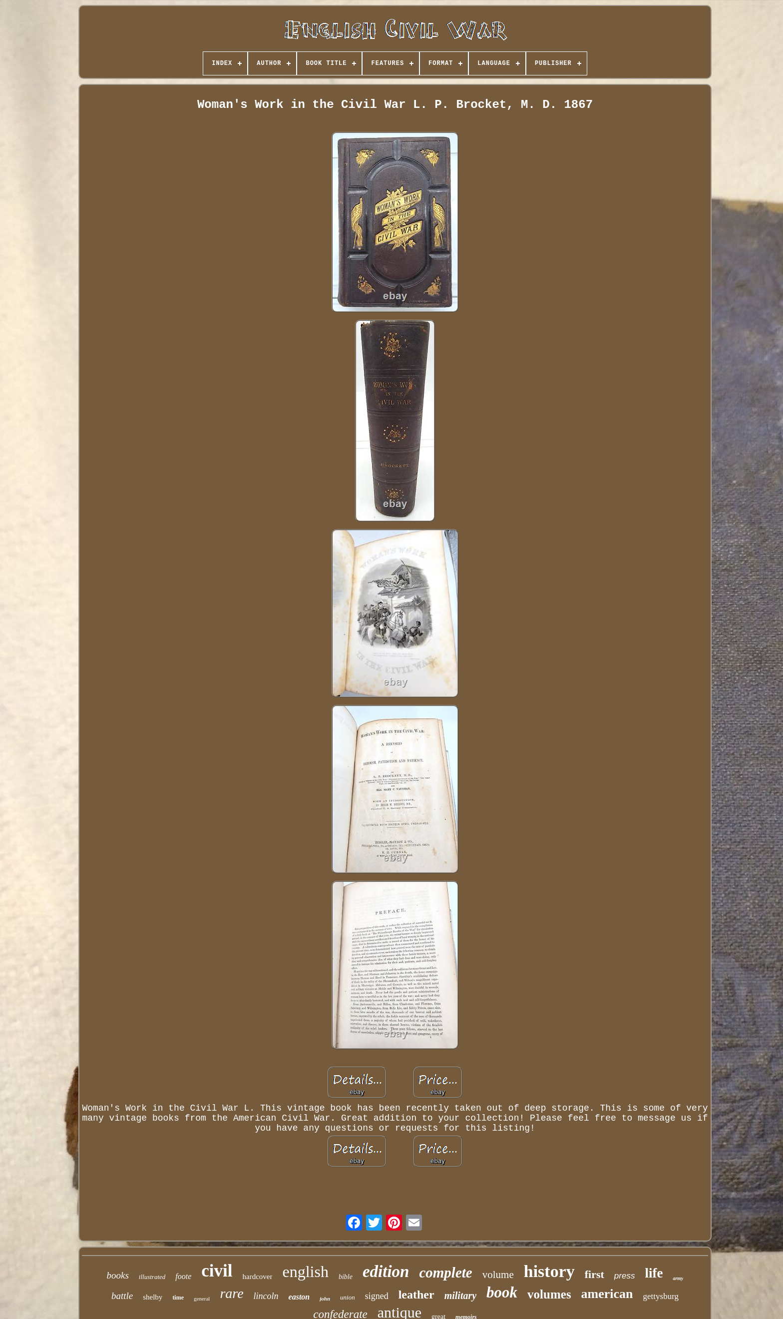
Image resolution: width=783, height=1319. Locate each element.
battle (122, 1296)
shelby (152, 1297)
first (594, 1274)
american (607, 1294)
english (305, 1272)
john (325, 1299)
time (178, 1297)
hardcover (258, 1277)
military (460, 1295)
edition (386, 1272)
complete (445, 1273)
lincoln (266, 1296)
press (624, 1276)
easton (299, 1297)
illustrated (152, 1277)
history (549, 1271)
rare (231, 1293)
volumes (549, 1294)
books (118, 1275)
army (678, 1278)
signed (377, 1296)
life (654, 1273)
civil (216, 1271)
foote (183, 1276)
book (501, 1292)
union (347, 1297)
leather (416, 1294)
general (202, 1299)
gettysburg (661, 1296)
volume (498, 1275)
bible (346, 1277)
